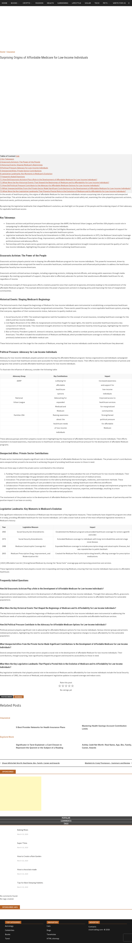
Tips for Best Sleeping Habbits (30, 882)
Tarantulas (51, 934)
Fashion (39, 3)
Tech (97, 3)
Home (4, 3)
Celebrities (9, 930)
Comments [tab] (66, 821)
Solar (88, 3)
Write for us (119, 3)
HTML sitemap (53, 938)
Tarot (7, 938)
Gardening (62, 3)
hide (17, 156)
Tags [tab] (66, 823)
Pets (105, 3)
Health (50, 3)
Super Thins (22, 843)
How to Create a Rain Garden (29, 856)
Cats (49, 926)
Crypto (26, 3)
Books (14, 3)
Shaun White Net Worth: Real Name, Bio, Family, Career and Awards (31, 763)
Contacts (92, 926)
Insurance (11, 51)
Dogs (49, 930)
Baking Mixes (22, 830)
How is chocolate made (27, 869)
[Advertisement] (66, 30)
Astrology (9, 926)
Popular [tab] (66, 818)
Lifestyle (76, 3)
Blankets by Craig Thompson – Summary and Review (107, 763)
